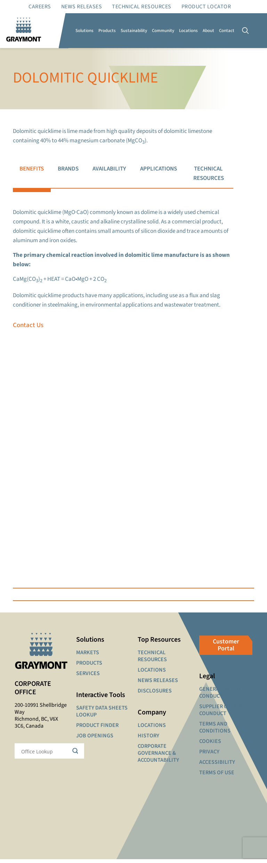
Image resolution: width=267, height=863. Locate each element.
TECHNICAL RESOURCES (152, 660)
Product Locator (206, 6)
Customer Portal (226, 649)
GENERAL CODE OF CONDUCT (221, 696)
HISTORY (148, 739)
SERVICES (88, 677)
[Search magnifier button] (76, 755)
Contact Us (28, 328)
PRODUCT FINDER (97, 729)
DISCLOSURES (155, 694)
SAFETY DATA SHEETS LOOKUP (102, 715)
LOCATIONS (152, 673)
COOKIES (210, 745)
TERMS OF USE (216, 776)
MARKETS (87, 656)
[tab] (32, 174)
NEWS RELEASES (158, 684)
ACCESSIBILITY (217, 765)
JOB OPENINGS (94, 739)
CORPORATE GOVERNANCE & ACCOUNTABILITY (158, 756)
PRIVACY (209, 755)
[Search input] (44, 755)
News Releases (81, 6)
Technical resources (141, 6)
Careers (40, 6)
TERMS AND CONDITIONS (214, 731)
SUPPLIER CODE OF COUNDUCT (222, 714)
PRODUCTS (89, 666)
